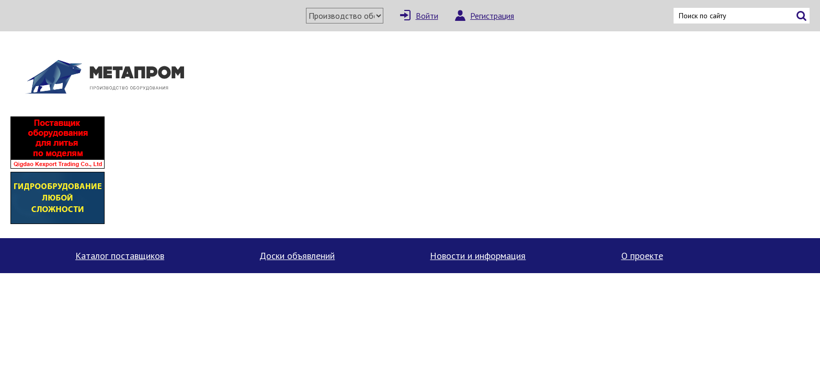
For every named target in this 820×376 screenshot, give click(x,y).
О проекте (642, 256)
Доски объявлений (297, 256)
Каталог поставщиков (119, 256)
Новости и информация (478, 256)
